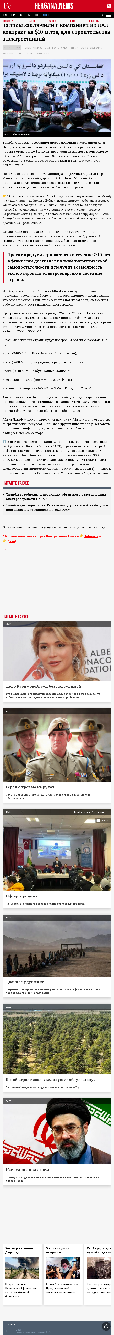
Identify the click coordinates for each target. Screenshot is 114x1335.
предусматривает (43, 254)
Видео (52, 21)
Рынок (27, 48)
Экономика (96, 48)
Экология (8, 53)
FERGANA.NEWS (54, 6)
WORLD (46, 15)
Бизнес (84, 48)
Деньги (74, 48)
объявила (81, 205)
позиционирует (68, 200)
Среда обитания (41, 48)
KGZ (13, 15)
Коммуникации (60, 48)
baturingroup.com (38, 1332)
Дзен (11, 541)
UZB (36, 15)
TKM (28, 15)
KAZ (5, 15)
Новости (8, 21)
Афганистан (43, 53)
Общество (29, 53)
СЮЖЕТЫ (94, 21)
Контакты (11, 1324)
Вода (18, 53)
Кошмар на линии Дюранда (19, 1250)
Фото (72, 21)
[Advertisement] (57, 588)
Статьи (31, 21)
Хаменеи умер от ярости (57, 1250)
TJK (20, 15)
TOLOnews (88, 156)
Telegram (91, 536)
